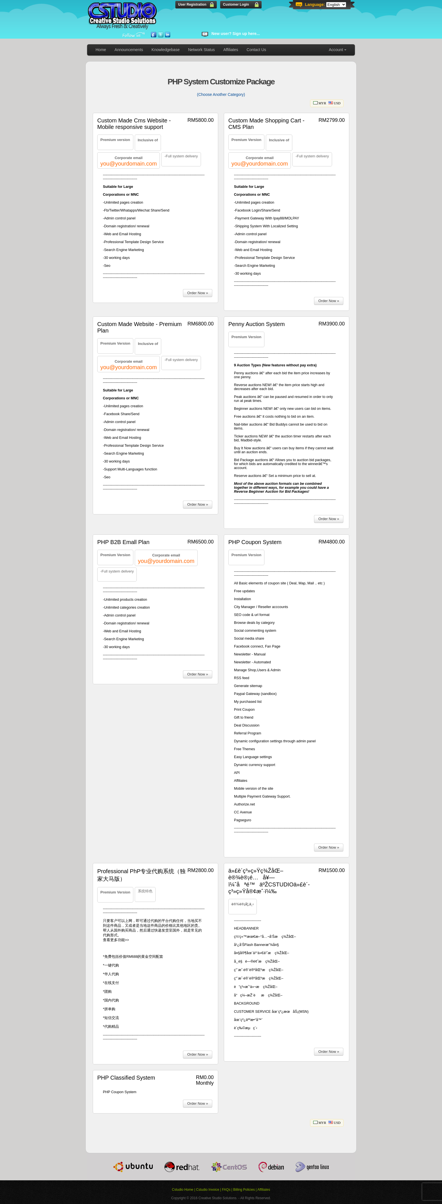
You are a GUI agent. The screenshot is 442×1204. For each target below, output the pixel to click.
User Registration (192, 4)
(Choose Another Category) (221, 94)
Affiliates (230, 49)
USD (334, 103)
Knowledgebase (166, 49)
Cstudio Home (182, 1190)
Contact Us (256, 49)
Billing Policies (244, 1190)
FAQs (226, 1190)
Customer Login (236, 4)
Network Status (201, 49)
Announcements (128, 49)
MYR (319, 103)
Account (336, 49)
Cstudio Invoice (207, 1190)
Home (101, 49)
